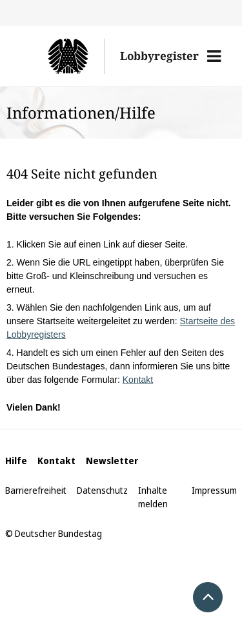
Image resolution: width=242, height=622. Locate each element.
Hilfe (16, 460)
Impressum (214, 490)
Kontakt (138, 379)
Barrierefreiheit (35, 490)
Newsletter (112, 460)
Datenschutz (102, 490)
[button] (214, 56)
